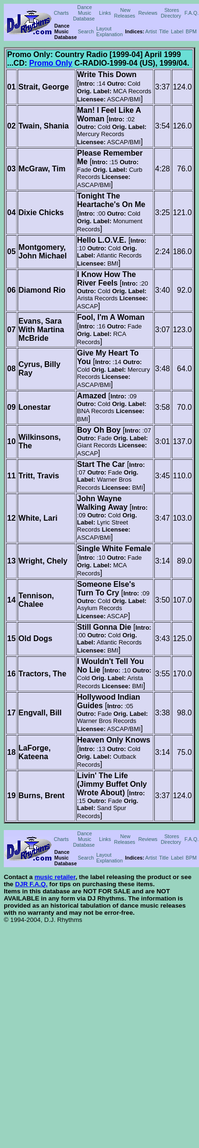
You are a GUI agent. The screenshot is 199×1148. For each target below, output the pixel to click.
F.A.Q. (192, 13)
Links (105, 13)
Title (164, 31)
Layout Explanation (109, 31)
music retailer (54, 877)
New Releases (124, 13)
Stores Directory (171, 13)
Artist (151, 31)
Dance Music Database (84, 12)
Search (86, 31)
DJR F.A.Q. (31, 884)
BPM (191, 31)
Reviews (147, 13)
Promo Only (50, 63)
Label (177, 31)
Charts (61, 13)
